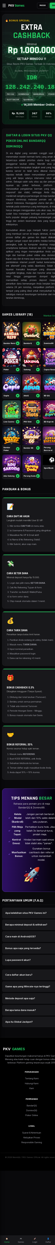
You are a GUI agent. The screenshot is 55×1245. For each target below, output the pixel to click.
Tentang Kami (27, 1153)
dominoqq (19, 343)
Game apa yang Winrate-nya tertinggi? (21, 1056)
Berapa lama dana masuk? (20, 1081)
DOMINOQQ (23, 107)
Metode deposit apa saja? (20, 1069)
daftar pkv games (40, 268)
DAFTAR (47, 5)
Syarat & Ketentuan (27, 1207)
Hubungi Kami (27, 1157)
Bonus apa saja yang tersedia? (23, 1017)
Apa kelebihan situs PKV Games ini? (26, 982)
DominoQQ (27, 1185)
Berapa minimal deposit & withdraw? (26, 993)
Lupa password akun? (18, 1029)
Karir (27, 1162)
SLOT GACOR (23, 113)
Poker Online (27, 1189)
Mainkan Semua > (44, 361)
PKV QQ (10, 107)
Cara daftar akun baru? (18, 1043)
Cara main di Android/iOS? (20, 1005)
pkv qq (45, 230)
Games (21, 1240)
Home (7, 1240)
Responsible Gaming (27, 1217)
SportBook (38, 113)
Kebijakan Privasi (27, 1212)
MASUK (34, 5)
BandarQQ (27, 1180)
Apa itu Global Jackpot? (19, 1092)
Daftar (48, 1240)
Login (34, 1240)
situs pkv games (32, 184)
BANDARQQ (38, 107)
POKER (10, 113)
